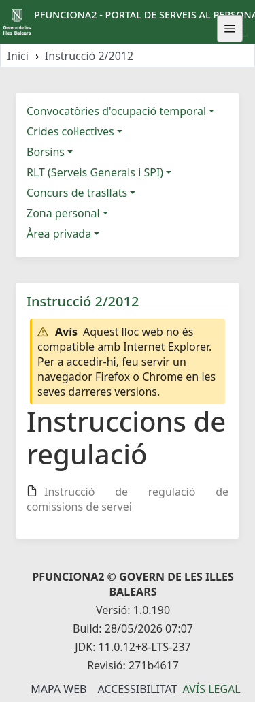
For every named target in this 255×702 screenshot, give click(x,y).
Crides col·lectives (70, 131)
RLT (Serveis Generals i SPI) (95, 172)
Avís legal (212, 689)
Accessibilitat (137, 689)
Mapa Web (58, 689)
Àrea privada (59, 233)
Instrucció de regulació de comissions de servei (127, 499)
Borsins (46, 151)
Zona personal (63, 213)
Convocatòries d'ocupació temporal (116, 110)
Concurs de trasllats (77, 192)
